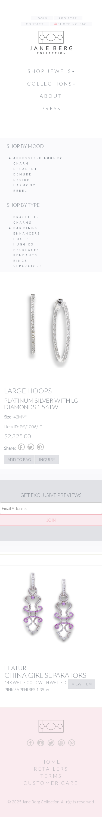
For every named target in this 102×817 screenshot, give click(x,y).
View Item (82, 684)
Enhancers (27, 233)
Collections (51, 84)
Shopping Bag (72, 24)
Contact (35, 24)
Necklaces (26, 250)
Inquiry (47, 459)
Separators (28, 266)
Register (68, 18)
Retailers (51, 769)
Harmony (24, 185)
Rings (20, 261)
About (51, 96)
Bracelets (26, 217)
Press (51, 108)
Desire (21, 180)
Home (51, 762)
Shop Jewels (51, 71)
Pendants (25, 255)
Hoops (21, 239)
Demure (22, 174)
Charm (21, 163)
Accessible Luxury (38, 158)
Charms (22, 222)
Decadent (25, 169)
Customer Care (51, 783)
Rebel (20, 191)
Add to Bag (19, 459)
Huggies (23, 244)
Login (42, 18)
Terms (51, 776)
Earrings (25, 228)
